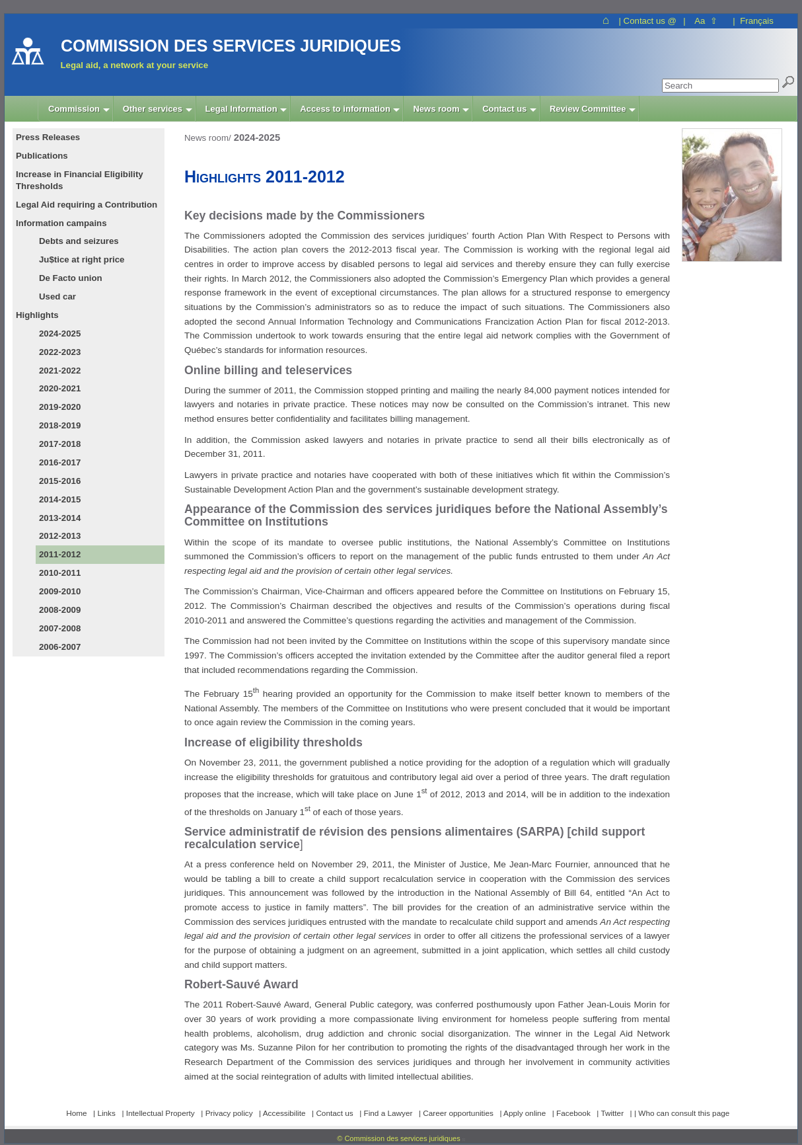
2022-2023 (60, 352)
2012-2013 (60, 536)
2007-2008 (60, 628)
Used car (57, 296)
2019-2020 (60, 407)
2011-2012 (60, 554)
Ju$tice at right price (81, 259)
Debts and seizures (79, 241)
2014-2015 (60, 499)
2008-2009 (60, 610)
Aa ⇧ (705, 21)
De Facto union (70, 278)
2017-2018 (60, 444)
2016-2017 (60, 462)
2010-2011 (60, 573)
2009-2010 (60, 591)
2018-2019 (60, 425)
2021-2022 (60, 370)
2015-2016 (60, 481)
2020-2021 (60, 388)
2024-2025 (60, 333)
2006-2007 (60, 647)
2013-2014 (60, 518)
